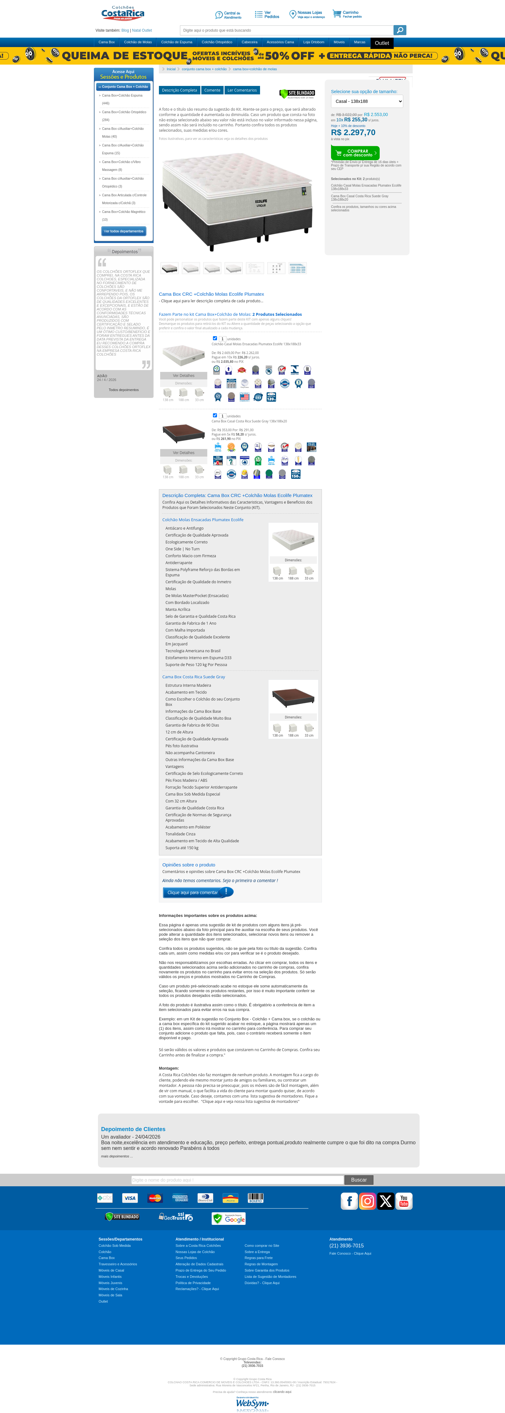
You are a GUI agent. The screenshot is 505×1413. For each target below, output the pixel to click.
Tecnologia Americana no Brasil (193, 651)
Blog (125, 30)
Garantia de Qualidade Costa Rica (195, 808)
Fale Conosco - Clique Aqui (350, 1253)
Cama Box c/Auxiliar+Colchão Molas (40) (123, 132)
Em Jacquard (176, 644)
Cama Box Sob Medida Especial (193, 794)
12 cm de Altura (179, 732)
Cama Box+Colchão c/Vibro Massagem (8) (121, 166)
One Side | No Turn (183, 549)
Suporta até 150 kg (182, 847)
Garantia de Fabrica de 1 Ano (191, 623)
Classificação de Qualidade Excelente (198, 637)
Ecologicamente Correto (187, 542)
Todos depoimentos (123, 390)
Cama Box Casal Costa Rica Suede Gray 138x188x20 (249, 421)
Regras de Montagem (261, 1264)
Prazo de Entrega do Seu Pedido (201, 1270)
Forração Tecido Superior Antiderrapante (201, 787)
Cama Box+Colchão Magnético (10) (123, 215)
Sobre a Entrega (257, 1252)
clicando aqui (282, 1392)
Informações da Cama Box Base (193, 711)
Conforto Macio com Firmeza (191, 555)
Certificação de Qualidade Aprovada (197, 535)
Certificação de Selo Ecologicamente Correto (204, 773)
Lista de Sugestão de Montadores (270, 1276)
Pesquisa (400, 30)
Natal (136, 30)
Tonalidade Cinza (180, 834)
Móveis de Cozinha (113, 1289)
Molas (171, 588)
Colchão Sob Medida (115, 1245)
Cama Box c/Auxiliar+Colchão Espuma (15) (123, 149)
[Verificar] (297, 97)
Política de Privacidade (193, 1283)
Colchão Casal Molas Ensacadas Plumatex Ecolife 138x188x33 (256, 344)
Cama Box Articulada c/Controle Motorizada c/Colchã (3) (124, 199)
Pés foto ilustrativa (182, 746)
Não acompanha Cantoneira (190, 752)
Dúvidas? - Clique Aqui (262, 1283)
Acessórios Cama (280, 42)
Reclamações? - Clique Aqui (197, 1289)
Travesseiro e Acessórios (118, 1264)
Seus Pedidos (186, 1258)
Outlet (147, 30)
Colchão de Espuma (176, 42)
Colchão (105, 1252)
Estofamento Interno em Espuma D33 (198, 657)
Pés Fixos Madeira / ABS (186, 780)
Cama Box (107, 42)
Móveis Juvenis (110, 1283)
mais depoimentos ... (117, 1156)
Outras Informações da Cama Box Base (200, 759)
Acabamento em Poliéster (188, 827)
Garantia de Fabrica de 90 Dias (192, 725)
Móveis (339, 42)
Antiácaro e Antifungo (185, 528)
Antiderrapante (179, 562)
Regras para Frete (259, 1258)
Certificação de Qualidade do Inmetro (198, 582)
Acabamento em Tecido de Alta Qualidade (202, 841)
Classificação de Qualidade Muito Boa (198, 718)
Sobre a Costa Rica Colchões (198, 1245)
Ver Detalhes (184, 375)
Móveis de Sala (110, 1295)
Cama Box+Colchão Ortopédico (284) (124, 116)
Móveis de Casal (111, 1270)
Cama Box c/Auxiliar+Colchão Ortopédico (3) (123, 182)
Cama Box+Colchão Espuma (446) (122, 99)
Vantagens (175, 766)
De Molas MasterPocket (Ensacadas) (197, 595)
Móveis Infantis (110, 1276)
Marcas (360, 42)
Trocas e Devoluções (192, 1276)
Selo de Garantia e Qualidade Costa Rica (201, 616)
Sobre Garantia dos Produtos (267, 1270)
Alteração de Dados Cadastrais (199, 1264)
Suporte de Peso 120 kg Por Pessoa (196, 664)
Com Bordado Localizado (187, 602)
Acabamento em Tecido (186, 692)
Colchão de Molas (138, 42)
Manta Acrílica (178, 609)
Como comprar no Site (262, 1245)
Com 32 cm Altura (181, 801)
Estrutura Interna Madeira (188, 685)
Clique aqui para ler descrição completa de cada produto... (212, 301)
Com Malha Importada (185, 630)
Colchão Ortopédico (217, 42)
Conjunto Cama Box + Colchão (125, 86)
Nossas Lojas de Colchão (195, 1252)
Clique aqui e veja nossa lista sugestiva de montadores (250, 1101)
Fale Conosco (275, 1359)
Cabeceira (250, 42)
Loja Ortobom (313, 42)
